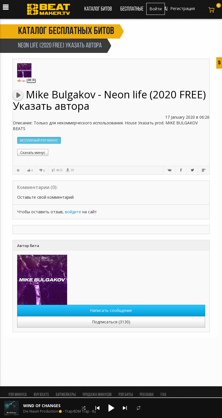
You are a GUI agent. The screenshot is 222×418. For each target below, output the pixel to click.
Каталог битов (98, 9)
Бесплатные (132, 9)
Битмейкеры (66, 395)
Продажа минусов (97, 395)
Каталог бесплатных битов (66, 31)
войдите (73, 211)
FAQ (163, 395)
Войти (155, 8)
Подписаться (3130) (111, 322)
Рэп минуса (18, 395)
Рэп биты (126, 395)
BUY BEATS (41, 395)
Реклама (147, 395)
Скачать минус (32, 152)
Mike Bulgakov (62, 94)
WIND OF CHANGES (42, 405)
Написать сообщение (111, 310)
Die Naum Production (40, 411)
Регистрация (182, 8)
